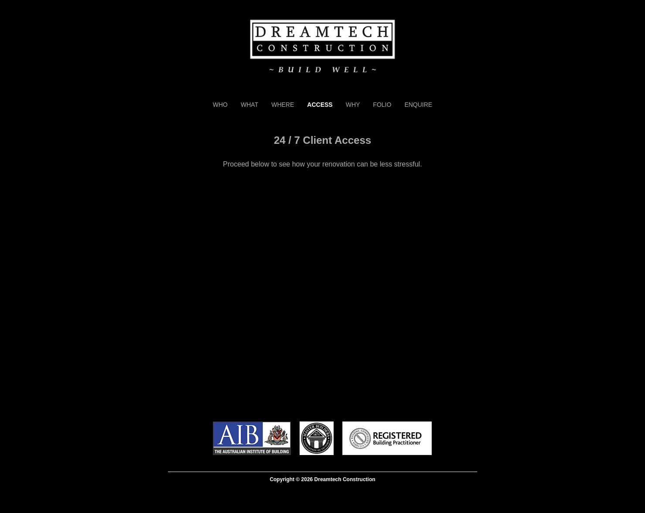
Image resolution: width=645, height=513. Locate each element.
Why (353, 104)
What (249, 104)
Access (319, 104)
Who (220, 104)
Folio (382, 104)
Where (282, 104)
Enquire (418, 104)
